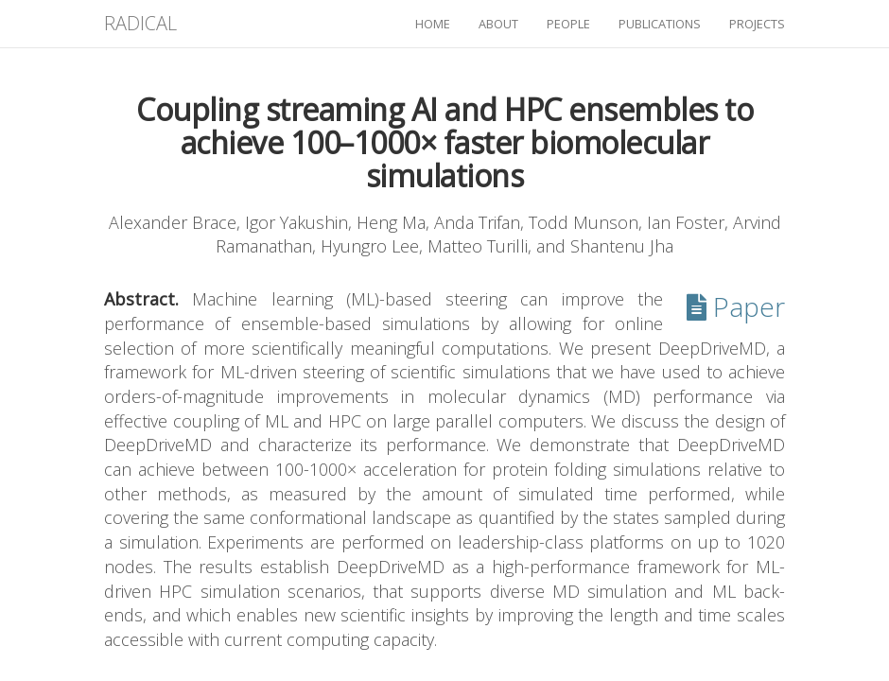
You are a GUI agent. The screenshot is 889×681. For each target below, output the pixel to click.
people (568, 23)
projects (757, 23)
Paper (736, 306)
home (432, 23)
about (498, 23)
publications (660, 23)
